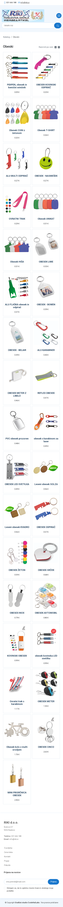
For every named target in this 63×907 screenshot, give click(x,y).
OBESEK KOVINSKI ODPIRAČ (46, 86)
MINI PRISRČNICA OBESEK (17, 794)
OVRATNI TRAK (17, 218)
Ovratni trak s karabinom (17, 702)
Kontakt (7, 856)
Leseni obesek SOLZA (46, 484)
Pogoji (6, 861)
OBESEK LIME (46, 261)
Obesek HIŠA (17, 261)
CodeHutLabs (34, 903)
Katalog (6, 37)
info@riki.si (25, 2)
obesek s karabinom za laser (46, 440)
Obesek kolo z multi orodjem (17, 748)
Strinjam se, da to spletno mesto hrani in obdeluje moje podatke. (30, 889)
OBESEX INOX (17, 612)
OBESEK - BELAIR (17, 350)
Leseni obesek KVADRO (17, 527)
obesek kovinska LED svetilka (46, 657)
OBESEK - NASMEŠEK (46, 175)
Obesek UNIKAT (46, 218)
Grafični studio (21, 903)
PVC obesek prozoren (17, 438)
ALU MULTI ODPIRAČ (17, 175)
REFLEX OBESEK (46, 393)
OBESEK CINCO (46, 747)
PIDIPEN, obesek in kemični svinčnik (17, 86)
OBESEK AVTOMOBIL (46, 612)
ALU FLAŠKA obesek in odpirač (17, 306)
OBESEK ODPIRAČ (46, 527)
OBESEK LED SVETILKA (17, 484)
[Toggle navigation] (58, 16)
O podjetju (8, 848)
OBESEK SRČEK (46, 570)
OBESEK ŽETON (17, 570)
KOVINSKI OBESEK (17, 655)
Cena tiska (8, 852)
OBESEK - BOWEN (46, 304)
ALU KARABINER (46, 350)
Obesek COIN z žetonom (17, 131)
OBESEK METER (46, 701)
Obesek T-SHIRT (46, 130)
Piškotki (7, 865)
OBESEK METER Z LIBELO (17, 394)
